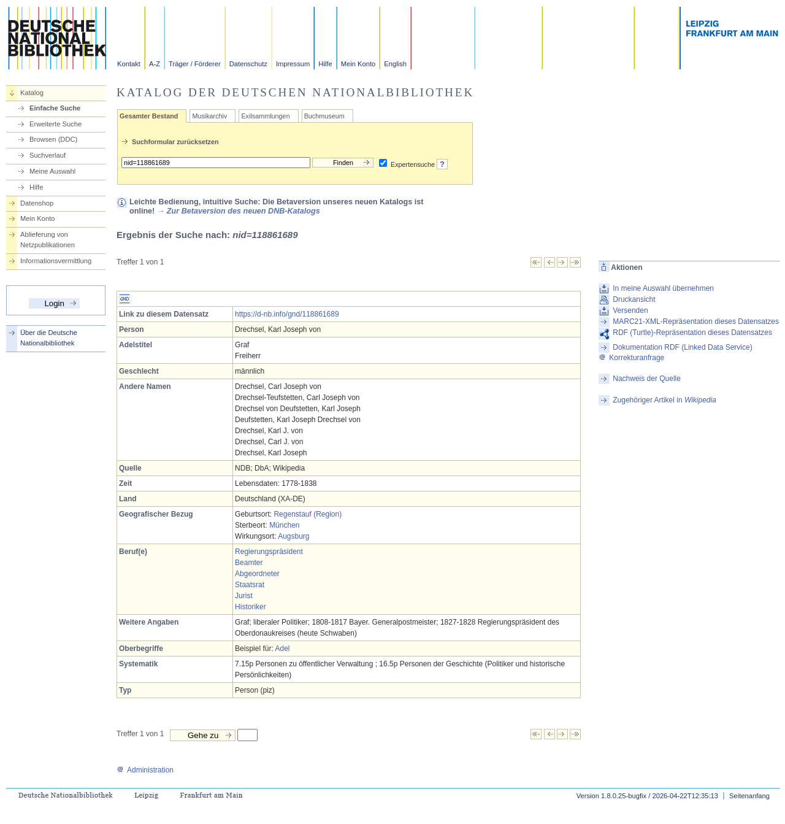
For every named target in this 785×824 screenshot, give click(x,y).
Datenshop (36, 203)
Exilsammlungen (265, 116)
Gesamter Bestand (149, 116)
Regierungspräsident (269, 551)
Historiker (250, 607)
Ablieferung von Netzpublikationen (47, 239)
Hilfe (325, 63)
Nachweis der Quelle (647, 378)
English (395, 63)
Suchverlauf (47, 155)
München (284, 525)
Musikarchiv (209, 116)
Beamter (248, 562)
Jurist (244, 595)
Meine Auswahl (52, 171)
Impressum (293, 63)
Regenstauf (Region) (308, 514)
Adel (282, 648)
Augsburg (293, 536)
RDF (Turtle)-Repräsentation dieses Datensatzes (692, 332)
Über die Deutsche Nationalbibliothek (48, 338)
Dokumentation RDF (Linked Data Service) (682, 347)
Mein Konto (358, 63)
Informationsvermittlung (55, 260)
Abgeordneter (257, 573)
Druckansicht (634, 299)
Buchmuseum (324, 116)
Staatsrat (249, 584)
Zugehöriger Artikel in (664, 400)
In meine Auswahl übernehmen (663, 288)
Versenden (630, 310)
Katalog (32, 92)
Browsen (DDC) (53, 139)
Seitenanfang (749, 795)
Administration (145, 770)
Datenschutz (248, 63)
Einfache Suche (54, 108)
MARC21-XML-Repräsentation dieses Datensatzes (696, 321)
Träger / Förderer (195, 63)
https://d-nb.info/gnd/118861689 (287, 314)
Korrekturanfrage (631, 357)
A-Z (154, 63)
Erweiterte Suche (55, 124)
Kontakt (128, 63)
